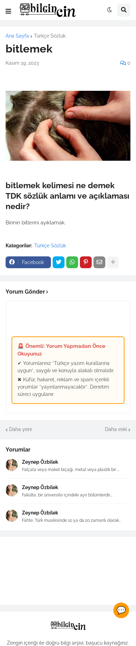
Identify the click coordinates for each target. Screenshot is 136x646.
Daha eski (116, 429)
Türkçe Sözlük (50, 35)
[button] (8, 11)
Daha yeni (20, 429)
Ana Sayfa (17, 35)
